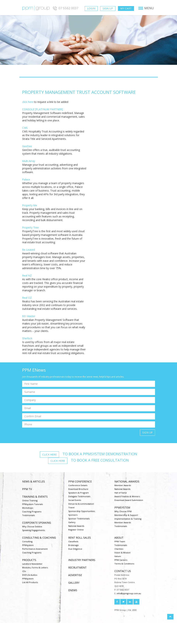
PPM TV (27, 489)
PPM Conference (80, 481)
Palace (26, 179)
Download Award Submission (128, 500)
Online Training (29, 500)
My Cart (126, 8)
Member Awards (122, 485)
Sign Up (108, 8)
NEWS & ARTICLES (33, 481)
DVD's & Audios (29, 574)
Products (29, 560)
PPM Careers (120, 560)
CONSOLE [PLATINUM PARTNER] (42, 109)
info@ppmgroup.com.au (129, 593)
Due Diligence (75, 548)
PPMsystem (122, 507)
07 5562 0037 (65, 8)
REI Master (28, 316)
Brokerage (73, 545)
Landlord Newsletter (32, 563)
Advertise (75, 575)
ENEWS (72, 590)
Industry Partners (81, 560)
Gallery (71, 522)
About (118, 537)
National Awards (76, 526)
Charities (118, 548)
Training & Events (35, 496)
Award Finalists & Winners (127, 496)
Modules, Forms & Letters (35, 567)
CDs (24, 571)
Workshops (27, 507)
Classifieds (73, 541)
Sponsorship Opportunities (81, 511)
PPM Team (119, 541)
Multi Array (28, 161)
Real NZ (27, 275)
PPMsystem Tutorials (32, 504)
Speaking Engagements (33, 530)
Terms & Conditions (124, 563)
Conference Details (77, 485)
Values (117, 556)
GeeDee (27, 146)
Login (91, 8)
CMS (25, 127)
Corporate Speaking (36, 522)
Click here (49, 454)
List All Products (30, 582)
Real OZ (27, 297)
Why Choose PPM (123, 511)
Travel (71, 507)
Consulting (27, 541)
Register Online (76, 529)
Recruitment (77, 567)
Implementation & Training (127, 518)
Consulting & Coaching (39, 537)
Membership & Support (126, 515)
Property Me (29, 205)
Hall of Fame (120, 492)
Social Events (74, 500)
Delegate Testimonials (79, 496)
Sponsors (72, 514)
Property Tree (30, 227)
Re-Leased (28, 249)
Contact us (122, 571)
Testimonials (28, 515)
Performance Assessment (35, 548)
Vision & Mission (122, 552)
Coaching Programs (31, 511)
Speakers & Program (78, 492)
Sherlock (27, 338)
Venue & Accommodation (81, 503)
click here (27, 102)
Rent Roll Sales (79, 537)
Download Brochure (78, 489)
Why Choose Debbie (32, 526)
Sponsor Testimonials (79, 518)
